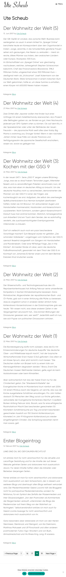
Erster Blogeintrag (22, 440)
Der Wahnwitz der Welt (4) (30, 103)
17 (32, 554)
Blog (14, 94)
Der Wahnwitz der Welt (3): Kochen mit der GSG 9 (31, 163)
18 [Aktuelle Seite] (37, 554)
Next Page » (51, 554)
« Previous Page (11, 554)
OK (24, 573)
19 (42, 554)
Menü (60, 4)
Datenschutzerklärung (36, 573)
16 (27, 554)
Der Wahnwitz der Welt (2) (30, 274)
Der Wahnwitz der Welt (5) (30, 28)
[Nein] (63, 572)
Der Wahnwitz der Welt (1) (30, 336)
